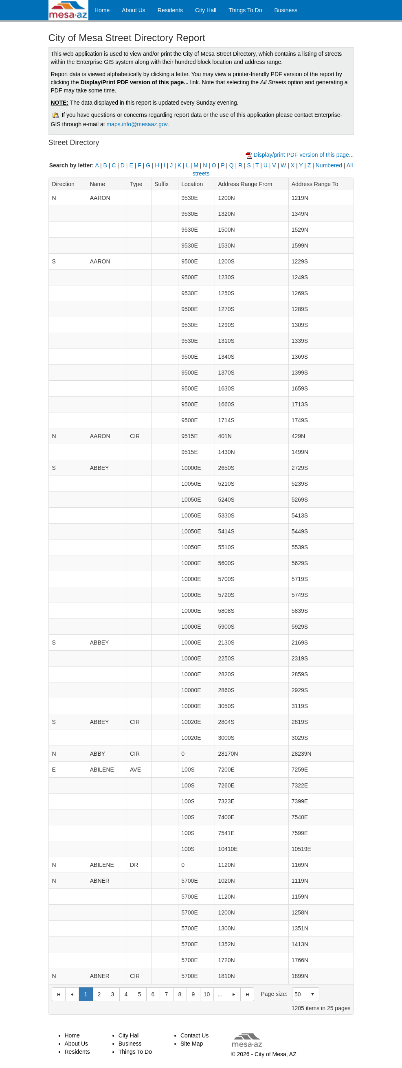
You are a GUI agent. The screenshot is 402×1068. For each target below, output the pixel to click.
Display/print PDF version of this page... (304, 154)
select (312, 994)
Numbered (329, 165)
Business (285, 10)
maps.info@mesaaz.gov (136, 124)
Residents (170, 10)
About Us (133, 10)
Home (102, 10)
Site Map (191, 1043)
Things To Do (245, 10)
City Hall (205, 10)
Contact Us (194, 1035)
